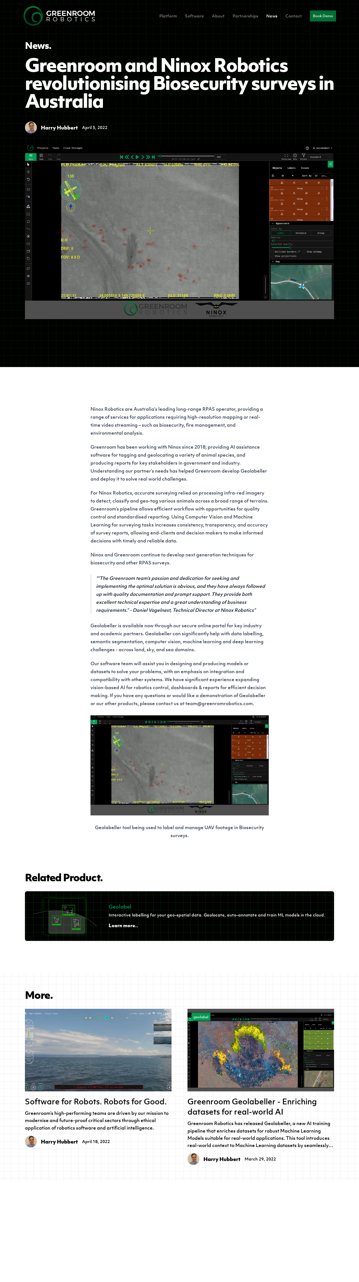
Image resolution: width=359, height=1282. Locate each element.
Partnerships (245, 16)
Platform (168, 16)
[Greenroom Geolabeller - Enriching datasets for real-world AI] (260, 1050)
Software (194, 16)
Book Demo (323, 15)
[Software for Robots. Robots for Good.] (98, 1050)
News (271, 16)
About (218, 16)
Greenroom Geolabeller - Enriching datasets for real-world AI (252, 1106)
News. (38, 45)
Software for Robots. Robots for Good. (96, 1101)
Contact (293, 16)
